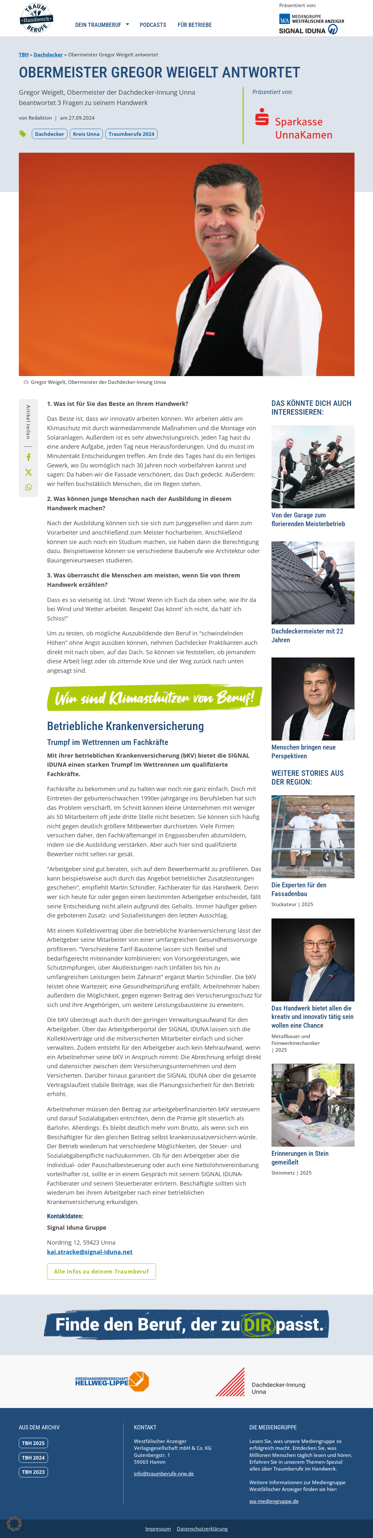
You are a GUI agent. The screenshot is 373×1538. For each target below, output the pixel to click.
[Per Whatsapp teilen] (28, 487)
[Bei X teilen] (28, 472)
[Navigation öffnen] (102, 28)
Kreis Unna (86, 134)
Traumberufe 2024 (131, 134)
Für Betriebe (195, 24)
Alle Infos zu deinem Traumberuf (101, 1271)
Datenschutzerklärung (202, 1528)
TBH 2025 (33, 1443)
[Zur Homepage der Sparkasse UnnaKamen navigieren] (293, 123)
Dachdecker (48, 54)
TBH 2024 (33, 1457)
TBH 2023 (33, 1472)
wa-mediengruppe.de (274, 1501)
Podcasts (153, 24)
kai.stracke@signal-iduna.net (90, 1252)
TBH (24, 54)
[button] (14, 1523)
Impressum (158, 1528)
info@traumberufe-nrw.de (164, 1473)
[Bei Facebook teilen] (28, 457)
